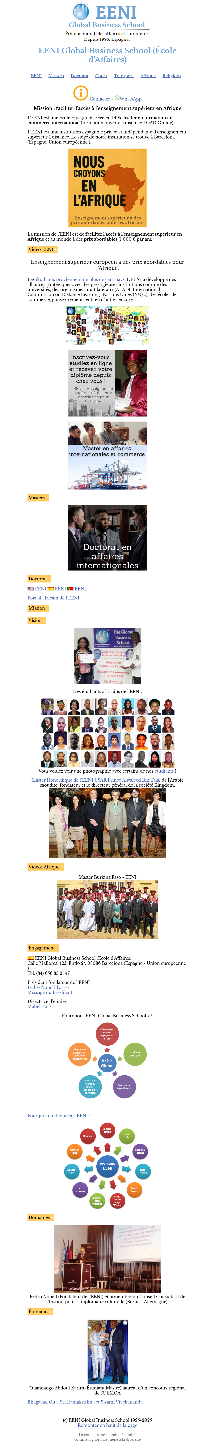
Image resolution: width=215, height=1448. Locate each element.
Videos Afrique (44, 867)
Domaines (39, 1217)
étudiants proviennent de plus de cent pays (80, 279)
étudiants (164, 771)
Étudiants (38, 1311)
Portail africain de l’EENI (53, 598)
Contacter (100, 99)
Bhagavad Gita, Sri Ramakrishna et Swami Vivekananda (85, 1402)
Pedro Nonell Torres (48, 987)
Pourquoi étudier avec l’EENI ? (59, 1115)
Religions (172, 75)
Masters (56, 75)
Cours (101, 75)
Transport (124, 75)
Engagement (42, 948)
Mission (37, 608)
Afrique (148, 75)
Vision (35, 620)
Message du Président (50, 992)
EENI (36, 75)
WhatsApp (128, 99)
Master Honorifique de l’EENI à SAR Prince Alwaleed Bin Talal (95, 780)
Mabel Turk (40, 1006)
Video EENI (41, 249)
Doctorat (79, 75)
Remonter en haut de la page (107, 1425)
